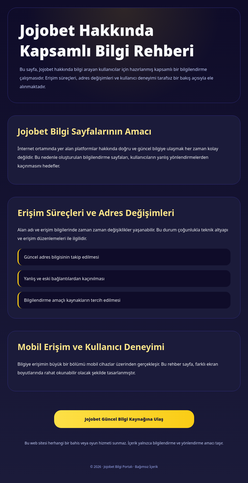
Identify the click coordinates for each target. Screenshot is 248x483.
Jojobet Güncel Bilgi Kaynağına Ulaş (124, 419)
